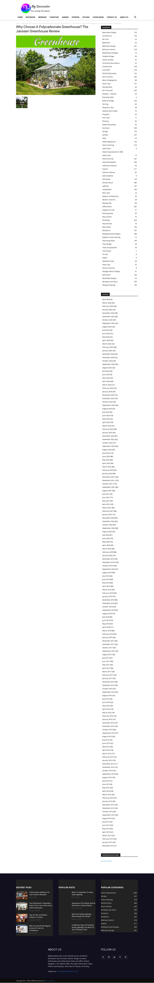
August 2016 (107, 695)
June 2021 (106, 497)
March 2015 (106, 753)
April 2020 (106, 545)
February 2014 (107, 798)
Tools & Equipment (109, 247)
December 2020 (108, 518)
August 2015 (107, 736)
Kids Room (106, 179)
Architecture (107, 36)
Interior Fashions (108, 172)
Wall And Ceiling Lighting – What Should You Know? (82, 915)
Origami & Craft (108, 210)
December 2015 (108, 723)
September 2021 (108, 487)
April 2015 (106, 750)
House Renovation (109, 162)
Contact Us (112, 17)
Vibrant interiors (108, 268)
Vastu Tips (106, 264)
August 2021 (107, 491)
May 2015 (106, 747)
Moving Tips (107, 203)
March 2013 (106, 835)
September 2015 (108, 733)
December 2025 (108, 313)
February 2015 (107, 757)
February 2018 (107, 634)
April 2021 (106, 504)
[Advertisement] (96, 8)
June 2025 (106, 333)
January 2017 (107, 678)
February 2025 (107, 347)
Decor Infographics (109, 80)
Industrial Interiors (109, 165)
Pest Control (107, 217)
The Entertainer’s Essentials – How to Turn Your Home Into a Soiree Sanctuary (40, 905)
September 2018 (108, 610)
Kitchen (85, 17)
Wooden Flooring (108, 285)
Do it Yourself (107, 90)
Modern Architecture (110, 196)
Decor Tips (106, 84)
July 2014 (105, 781)
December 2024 (108, 354)
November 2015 (108, 726)
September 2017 (108, 651)
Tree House (106, 251)
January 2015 (107, 760)
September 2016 (108, 692)
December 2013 (108, 805)
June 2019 (106, 579)
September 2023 (108, 405)
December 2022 (108, 436)
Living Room (98, 17)
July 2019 (105, 576)
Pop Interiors (107, 224)
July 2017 (105, 658)
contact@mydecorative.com (67, 971)
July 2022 (105, 453)
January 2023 (107, 432)
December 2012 (108, 846)
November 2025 (108, 316)
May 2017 (106, 665)
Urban (104, 258)
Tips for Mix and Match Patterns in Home (38, 916)
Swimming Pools (108, 241)
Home (20, 17)
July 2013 (105, 822)
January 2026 (107, 310)
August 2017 (107, 654)
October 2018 (107, 607)
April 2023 (106, 422)
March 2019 (106, 590)
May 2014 (106, 788)
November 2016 (108, 685)
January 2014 (107, 801)
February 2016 (107, 716)
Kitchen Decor (107, 183)
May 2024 (106, 378)
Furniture (54, 17)
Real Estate (106, 227)
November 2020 (108, 521)
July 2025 (105, 330)
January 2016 (107, 719)
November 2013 (108, 808)
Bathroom (30, 17)
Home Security (107, 159)
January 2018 (107, 637)
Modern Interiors (108, 200)
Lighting (105, 186)
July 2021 (105, 494)
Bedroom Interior (108, 49)
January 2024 (107, 391)
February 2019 (107, 593)
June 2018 (106, 620)
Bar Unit (105, 39)
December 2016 (108, 682)
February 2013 (107, 839)
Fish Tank (106, 118)
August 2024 (107, 368)
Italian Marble (107, 176)
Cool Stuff (106, 70)
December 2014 (108, 764)
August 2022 (107, 450)
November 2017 (108, 644)
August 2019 (107, 572)
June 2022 (106, 456)
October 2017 (107, 648)
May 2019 (106, 583)
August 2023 (107, 409)
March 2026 (106, 303)
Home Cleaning (108, 145)
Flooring (105, 121)
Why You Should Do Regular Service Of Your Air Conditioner (40, 928)
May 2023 (106, 419)
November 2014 (108, 767)
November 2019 (108, 562)
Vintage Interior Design (111, 271)
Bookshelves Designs (110, 53)
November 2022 (108, 439)
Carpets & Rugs (108, 56)
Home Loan (106, 155)
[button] (135, 17)
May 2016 (106, 706)
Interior (75, 17)
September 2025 (108, 323)
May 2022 (106, 460)
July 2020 (105, 535)
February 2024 (107, 388)
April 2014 (106, 791)
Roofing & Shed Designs (111, 234)
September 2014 (108, 774)
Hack (104, 138)
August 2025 (107, 327)
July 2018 (105, 617)
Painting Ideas (107, 213)
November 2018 (108, 603)
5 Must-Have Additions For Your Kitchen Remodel (39, 893)
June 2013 (106, 825)
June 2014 (106, 784)
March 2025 (106, 344)
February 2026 (107, 306)
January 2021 (107, 514)
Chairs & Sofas (107, 60)
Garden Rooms (106, 861)
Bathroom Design (109, 46)
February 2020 (107, 552)
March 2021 (106, 508)
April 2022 (106, 463)
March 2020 (106, 549)
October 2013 (107, 811)
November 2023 (108, 398)
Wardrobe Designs (109, 278)
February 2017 (107, 675)
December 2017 (108, 641)
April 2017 (106, 668)
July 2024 (105, 371)
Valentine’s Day (108, 261)
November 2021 (108, 480)
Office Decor (107, 206)
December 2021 (108, 477)
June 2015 (106, 743)
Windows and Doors (110, 282)
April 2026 (106, 299)
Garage (105, 131)
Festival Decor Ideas (109, 111)
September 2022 (108, 446)
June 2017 (106, 661)
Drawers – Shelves (109, 94)
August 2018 (107, 613)
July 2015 (105, 740)
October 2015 (107, 730)
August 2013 (107, 818)
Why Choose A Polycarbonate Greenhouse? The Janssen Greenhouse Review (46, 23)
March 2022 (106, 467)
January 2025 (107, 351)
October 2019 (107, 566)
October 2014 (107, 770)
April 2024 (106, 381)
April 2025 (106, 340)
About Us (124, 17)
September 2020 (108, 528)
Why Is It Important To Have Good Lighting (82, 893)
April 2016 (106, 709)
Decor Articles (107, 77)
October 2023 (107, 402)
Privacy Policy (50, 981)
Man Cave (106, 193)
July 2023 (105, 412)
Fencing (105, 104)
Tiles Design (107, 244)
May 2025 (106, 337)
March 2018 (106, 630)
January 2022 (107, 473)
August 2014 (107, 777)
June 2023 (106, 415)
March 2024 (106, 385)
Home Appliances (109, 142)
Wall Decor (106, 275)
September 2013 (108, 815)
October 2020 (107, 525)
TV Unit (105, 254)
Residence (106, 230)
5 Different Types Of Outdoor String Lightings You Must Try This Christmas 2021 (83, 927)
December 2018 (108, 600)
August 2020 (107, 531)
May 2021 (106, 501)
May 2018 (106, 624)
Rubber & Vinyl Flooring (111, 237)
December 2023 (108, 395)
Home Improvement (109, 152)
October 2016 (107, 689)
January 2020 (107, 555)
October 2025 (107, 320)
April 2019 (106, 586)
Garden (65, 17)
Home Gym (106, 148)
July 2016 (105, 699)
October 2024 (107, 361)
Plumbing (106, 220)
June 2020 (106, 538)
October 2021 (107, 484)
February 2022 (107, 470)
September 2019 (108, 569)
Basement (106, 43)
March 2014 (106, 794)
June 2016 (106, 702)
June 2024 (106, 374)
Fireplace (105, 114)
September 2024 (108, 364)
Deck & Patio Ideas (109, 73)
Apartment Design (109, 32)
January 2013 (107, 842)
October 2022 (107, 443)
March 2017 (106, 671)
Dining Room (107, 87)
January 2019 (107, 596)
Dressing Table (108, 97)
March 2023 (106, 426)
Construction (107, 66)
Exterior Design (108, 101)
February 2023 (107, 429)
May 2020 (106, 542)
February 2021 (107, 511)
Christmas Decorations (111, 63)
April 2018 (106, 627)
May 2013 (106, 829)
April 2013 (106, 832)
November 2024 (108, 357)
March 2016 (106, 712)
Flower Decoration (109, 124)
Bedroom (42, 17)
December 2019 (108, 559)
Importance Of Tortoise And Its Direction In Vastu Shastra (83, 904)
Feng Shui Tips (108, 107)
